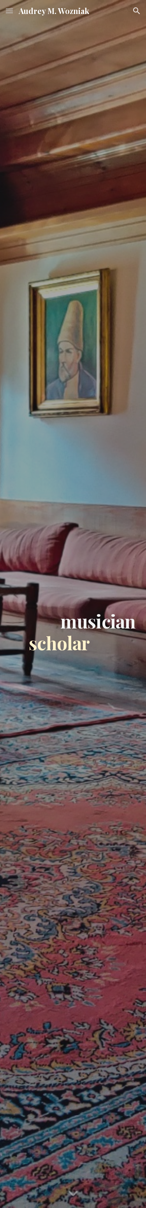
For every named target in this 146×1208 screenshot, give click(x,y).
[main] (73, 604)
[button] (9, 10)
